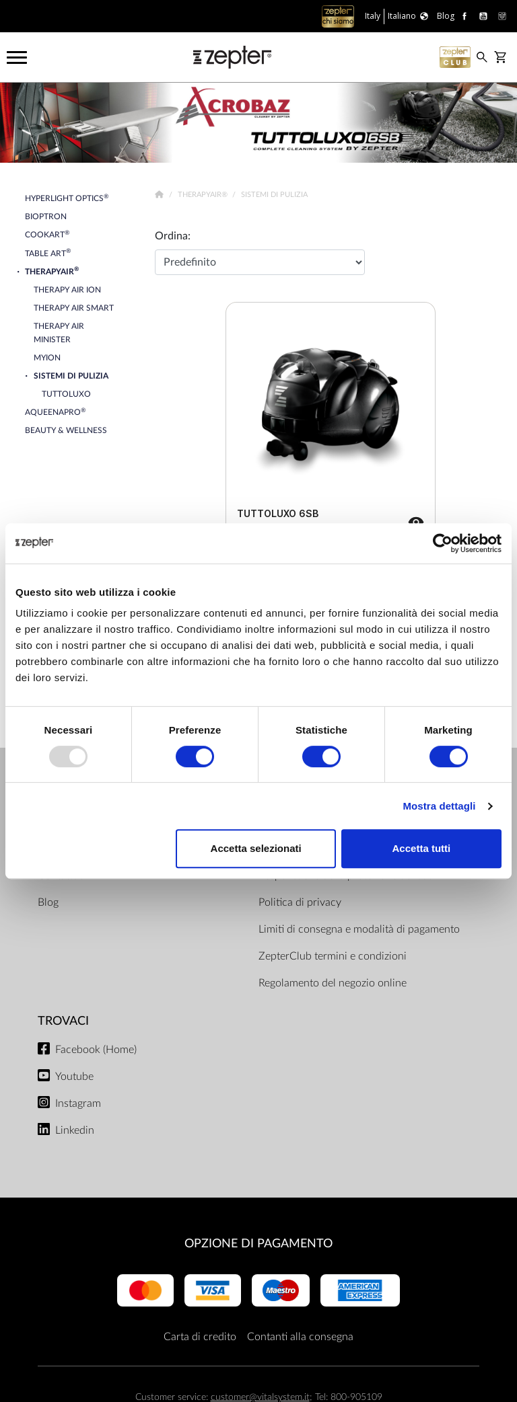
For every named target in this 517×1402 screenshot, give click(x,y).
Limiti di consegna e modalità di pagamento (359, 929)
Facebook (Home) (96, 1049)
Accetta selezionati (256, 848)
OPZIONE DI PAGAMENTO (258, 1243)
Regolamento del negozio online (332, 983)
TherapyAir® (204, 194)
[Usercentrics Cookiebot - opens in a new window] (443, 543)
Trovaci (63, 1021)
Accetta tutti (421, 848)
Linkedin (74, 1130)
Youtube (74, 1076)
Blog (48, 902)
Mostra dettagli (439, 806)
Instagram (78, 1103)
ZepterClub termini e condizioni (332, 956)
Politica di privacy (299, 902)
